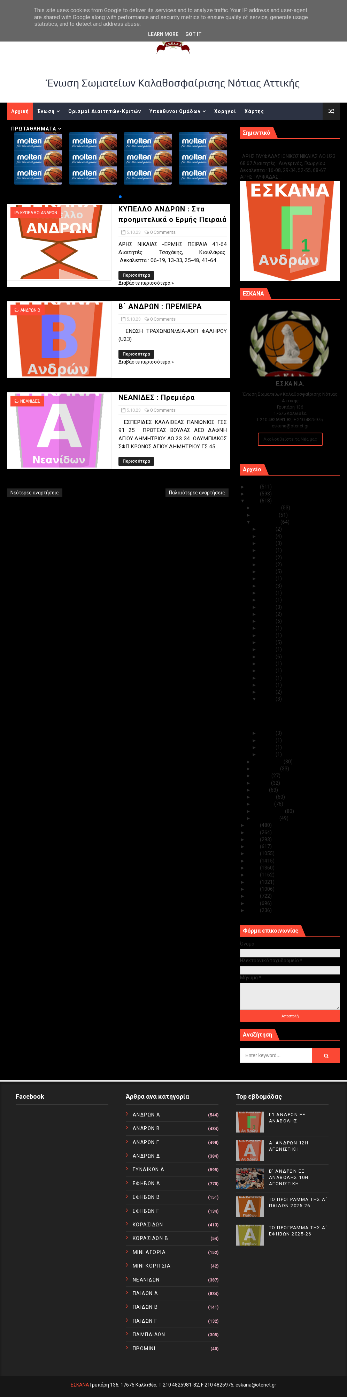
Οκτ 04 (267, 733)
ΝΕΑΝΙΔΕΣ (30, 401)
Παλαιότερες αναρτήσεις (197, 492)
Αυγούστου (267, 768)
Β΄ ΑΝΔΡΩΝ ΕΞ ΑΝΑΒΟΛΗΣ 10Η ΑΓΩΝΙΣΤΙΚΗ (289, 1177)
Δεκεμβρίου (267, 507)
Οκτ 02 (267, 747)
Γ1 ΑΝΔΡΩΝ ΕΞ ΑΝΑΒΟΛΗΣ (275, 148)
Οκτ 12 (267, 649)
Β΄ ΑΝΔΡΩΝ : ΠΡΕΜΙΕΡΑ (160, 306)
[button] (120, 196)
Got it (193, 34)
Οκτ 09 (267, 670)
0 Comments (163, 232)
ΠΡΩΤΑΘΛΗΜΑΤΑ (33, 129)
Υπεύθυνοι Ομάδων (175, 111)
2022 (254, 825)
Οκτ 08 (267, 678)
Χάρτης (254, 111)
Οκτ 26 (267, 564)
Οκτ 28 (267, 550)
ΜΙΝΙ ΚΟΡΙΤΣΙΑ (152, 1266)
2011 (254, 903)
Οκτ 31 (267, 529)
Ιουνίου (262, 783)
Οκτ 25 (267, 571)
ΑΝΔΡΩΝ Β (30, 310)
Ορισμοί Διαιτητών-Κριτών (104, 111)
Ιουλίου (262, 775)
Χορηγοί (225, 111)
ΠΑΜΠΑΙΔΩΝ (149, 1334)
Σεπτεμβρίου (269, 761)
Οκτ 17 (267, 621)
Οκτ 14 (267, 635)
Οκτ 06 (267, 692)
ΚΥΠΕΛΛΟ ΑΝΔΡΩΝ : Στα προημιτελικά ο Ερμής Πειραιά (295, 709)
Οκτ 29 (267, 543)
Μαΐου (261, 790)
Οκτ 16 (267, 628)
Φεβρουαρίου (269, 811)
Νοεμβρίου (266, 515)
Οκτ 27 (267, 557)
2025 (254, 487)
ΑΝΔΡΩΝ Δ (146, 1156)
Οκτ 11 (267, 656)
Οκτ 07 (267, 685)
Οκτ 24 (267, 578)
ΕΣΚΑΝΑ (80, 1385)
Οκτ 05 (267, 699)
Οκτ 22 (267, 593)
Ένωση (46, 111)
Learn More (163, 34)
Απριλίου (265, 797)
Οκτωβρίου (267, 522)
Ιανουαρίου (266, 818)
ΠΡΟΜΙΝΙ (144, 1348)
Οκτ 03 (267, 740)
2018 (254, 853)
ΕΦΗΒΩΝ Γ (146, 1211)
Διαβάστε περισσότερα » (146, 283)
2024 (254, 493)
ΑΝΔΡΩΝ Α (147, 1115)
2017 (254, 861)
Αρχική (20, 111)
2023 (254, 500)
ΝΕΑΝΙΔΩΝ (146, 1280)
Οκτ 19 (267, 607)
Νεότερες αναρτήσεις (34, 492)
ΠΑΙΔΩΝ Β (145, 1307)
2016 (254, 868)
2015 (254, 874)
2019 (254, 846)
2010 (254, 910)
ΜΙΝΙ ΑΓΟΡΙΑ (149, 1252)
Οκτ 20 (267, 600)
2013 (254, 889)
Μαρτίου (264, 804)
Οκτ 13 (267, 642)
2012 (254, 896)
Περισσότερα (136, 275)
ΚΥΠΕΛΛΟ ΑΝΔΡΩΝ (38, 212)
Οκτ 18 (267, 614)
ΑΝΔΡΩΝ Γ (146, 1142)
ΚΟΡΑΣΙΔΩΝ (148, 1224)
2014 (254, 882)
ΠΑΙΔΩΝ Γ (145, 1321)
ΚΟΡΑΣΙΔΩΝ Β (151, 1238)
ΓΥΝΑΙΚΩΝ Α (149, 1169)
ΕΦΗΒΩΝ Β (146, 1197)
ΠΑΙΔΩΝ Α (146, 1293)
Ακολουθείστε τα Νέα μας (290, 439)
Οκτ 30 (267, 536)
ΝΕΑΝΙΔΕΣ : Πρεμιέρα (156, 397)
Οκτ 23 (267, 586)
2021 (254, 832)
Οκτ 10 (267, 663)
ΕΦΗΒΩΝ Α (147, 1183)
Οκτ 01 (267, 754)
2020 (254, 839)
